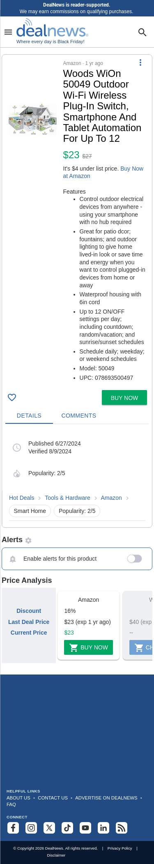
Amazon (111, 497)
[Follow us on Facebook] (13, 827)
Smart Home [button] (30, 511)
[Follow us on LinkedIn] (103, 827)
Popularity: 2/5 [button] (77, 511)
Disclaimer (56, 855)
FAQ (11, 804)
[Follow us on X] (49, 827)
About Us (18, 797)
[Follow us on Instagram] (31, 827)
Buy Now (88, 648)
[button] (77, 221)
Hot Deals (21, 497)
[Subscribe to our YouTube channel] (85, 827)
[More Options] (140, 62)
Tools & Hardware (67, 497)
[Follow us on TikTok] (67, 827)
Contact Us (53, 797)
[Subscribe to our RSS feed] (121, 827)
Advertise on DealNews (106, 797)
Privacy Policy (120, 848)
